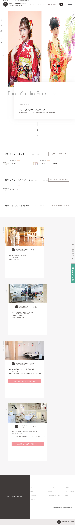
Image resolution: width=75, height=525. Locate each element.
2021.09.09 (13, 160)
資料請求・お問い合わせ (54, 495)
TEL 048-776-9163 (17, 434)
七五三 (31, 491)
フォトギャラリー (69, 491)
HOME (31, 487)
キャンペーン (51, 487)
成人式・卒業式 (34, 499)
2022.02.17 (13, 186)
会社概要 (67, 495)
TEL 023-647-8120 (14, 257)
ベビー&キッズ (33, 495)
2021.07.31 (43, 160)
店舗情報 (67, 487)
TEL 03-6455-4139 (14, 371)
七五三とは (13, 163)
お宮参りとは (14, 189)
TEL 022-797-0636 (17, 315)
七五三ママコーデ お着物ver (48, 163)
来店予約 (50, 491)
